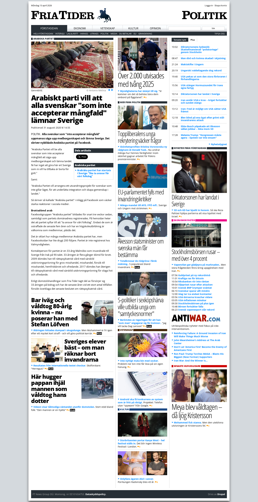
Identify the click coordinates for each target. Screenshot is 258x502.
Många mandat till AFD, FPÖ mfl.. (139, 205)
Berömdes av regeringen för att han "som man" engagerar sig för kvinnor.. (139, 321)
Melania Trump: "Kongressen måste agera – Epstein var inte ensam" (201, 136)
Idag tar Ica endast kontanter (195, 294)
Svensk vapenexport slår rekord (196, 309)
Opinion (155, 28)
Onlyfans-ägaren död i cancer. (137, 478)
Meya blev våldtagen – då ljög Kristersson (197, 410)
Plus (193, 40)
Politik (104, 33)
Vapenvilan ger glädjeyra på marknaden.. (197, 264)
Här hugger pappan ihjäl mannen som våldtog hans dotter (49, 389)
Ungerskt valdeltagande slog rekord (201, 70)
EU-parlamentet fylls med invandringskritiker (141, 195)
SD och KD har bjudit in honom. (192, 210)
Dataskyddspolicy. (95, 494)
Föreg (108, 89)
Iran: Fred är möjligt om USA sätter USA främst (203, 110)
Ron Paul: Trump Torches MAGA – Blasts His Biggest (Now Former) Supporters (199, 355)
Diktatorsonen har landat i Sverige (200, 94)
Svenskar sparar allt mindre (194, 290)
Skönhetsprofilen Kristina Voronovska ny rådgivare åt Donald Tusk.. (142, 148)
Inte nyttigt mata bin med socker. (139, 360)
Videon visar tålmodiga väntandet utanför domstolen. (64, 406)
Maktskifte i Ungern (192, 64)
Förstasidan (49, 28)
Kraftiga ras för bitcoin (191, 278)
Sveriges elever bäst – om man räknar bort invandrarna (85, 350)
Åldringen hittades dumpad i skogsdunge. (57, 330)
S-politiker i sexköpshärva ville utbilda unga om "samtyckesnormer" (140, 306)
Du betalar (125, 33)
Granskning (145, 33)
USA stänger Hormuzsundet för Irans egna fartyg (202, 86)
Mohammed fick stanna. (188, 422)
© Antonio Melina (96, 90)
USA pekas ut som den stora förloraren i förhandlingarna (204, 78)
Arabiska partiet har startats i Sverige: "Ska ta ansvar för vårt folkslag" (94, 173)
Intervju (59, 33)
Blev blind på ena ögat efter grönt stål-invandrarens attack (203, 119)
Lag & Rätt (72, 33)
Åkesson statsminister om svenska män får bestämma (141, 248)
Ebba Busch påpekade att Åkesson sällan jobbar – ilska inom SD (200, 127)
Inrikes (84, 33)
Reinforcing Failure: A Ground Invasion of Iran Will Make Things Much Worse (200, 335)
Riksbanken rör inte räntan (193, 281)
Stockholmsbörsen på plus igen (196, 303)
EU (135, 33)
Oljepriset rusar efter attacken (195, 284)
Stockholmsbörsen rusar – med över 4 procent (196, 255)
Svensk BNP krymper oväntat (195, 287)
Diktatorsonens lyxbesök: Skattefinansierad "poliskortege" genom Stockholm (199, 49)
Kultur (133, 28)
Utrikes (94, 33)
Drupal (221, 494)
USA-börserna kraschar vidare (195, 297)
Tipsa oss (220, 33)
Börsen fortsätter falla (190, 306)
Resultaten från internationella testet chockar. (59, 365)
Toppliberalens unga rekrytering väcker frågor (139, 137)
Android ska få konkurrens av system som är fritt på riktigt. (140, 401)
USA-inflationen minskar (192, 300)
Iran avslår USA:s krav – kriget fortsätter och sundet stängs (204, 101)
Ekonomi (80, 28)
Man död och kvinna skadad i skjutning (203, 58)
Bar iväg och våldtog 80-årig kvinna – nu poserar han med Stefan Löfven (54, 312)
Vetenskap (107, 28)
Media (114, 33)
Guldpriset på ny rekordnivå (194, 275)
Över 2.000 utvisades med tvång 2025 (141, 79)
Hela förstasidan (43, 33)
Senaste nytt (181, 39)
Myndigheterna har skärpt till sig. (139, 91)
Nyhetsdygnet (219, 144)
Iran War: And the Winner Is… (191, 360)
